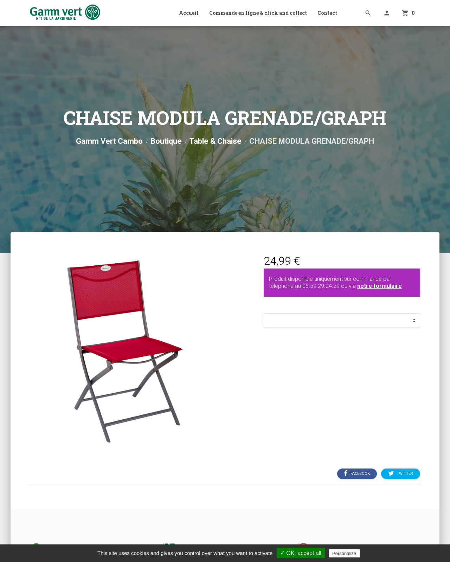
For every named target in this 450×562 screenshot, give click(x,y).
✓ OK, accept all (300, 553)
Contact (327, 12)
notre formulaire (379, 286)
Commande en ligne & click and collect (258, 12)
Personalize (344, 553)
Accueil (189, 12)
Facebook (357, 473)
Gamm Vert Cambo (109, 141)
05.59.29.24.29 (321, 286)
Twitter (400, 473)
